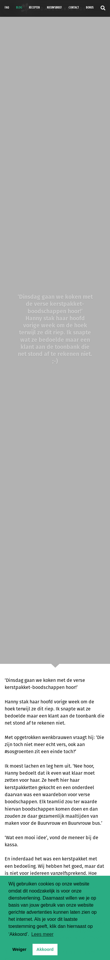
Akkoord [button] (44, 949)
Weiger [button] (19, 949)
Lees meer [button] (42, 934)
